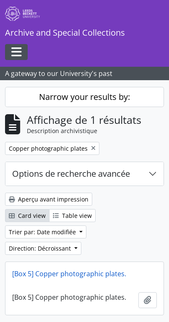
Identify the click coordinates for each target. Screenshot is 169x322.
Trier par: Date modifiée (43, 232)
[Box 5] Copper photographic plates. (69, 273)
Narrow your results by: (84, 96)
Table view (72, 216)
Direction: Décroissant (41, 248)
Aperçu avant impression (48, 199)
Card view (27, 216)
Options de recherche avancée (71, 173)
